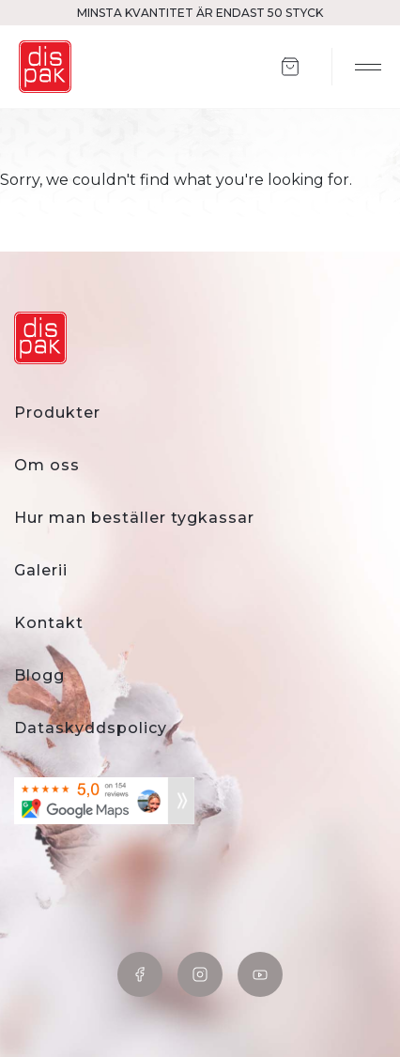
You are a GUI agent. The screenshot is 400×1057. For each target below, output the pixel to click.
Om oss (47, 465)
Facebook (139, 974)
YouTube (260, 974)
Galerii (41, 570)
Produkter (57, 412)
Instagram (200, 974)
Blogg (39, 675)
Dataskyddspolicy (90, 728)
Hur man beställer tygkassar (134, 518)
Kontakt (49, 623)
